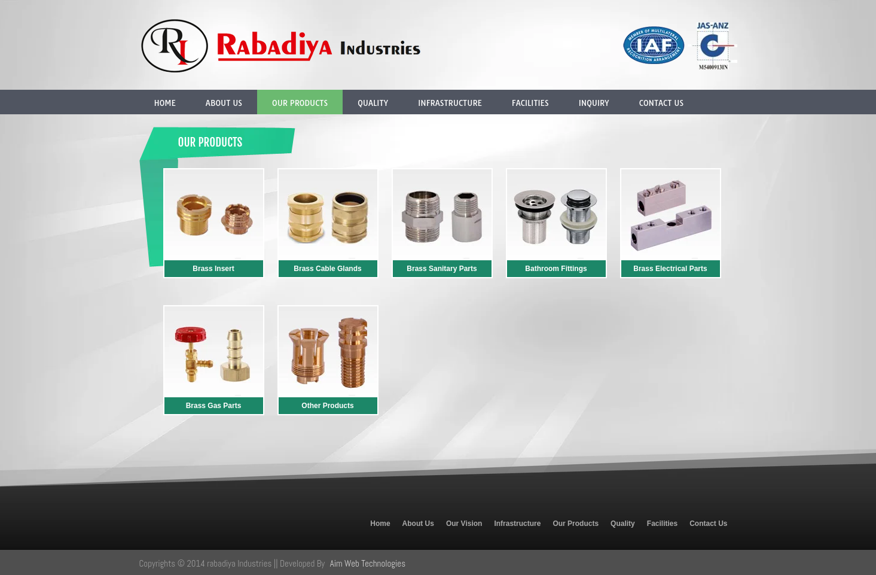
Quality (373, 103)
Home (165, 103)
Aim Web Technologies (367, 563)
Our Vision (464, 523)
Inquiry (594, 103)
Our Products (300, 103)
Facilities (530, 103)
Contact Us (661, 103)
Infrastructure (450, 103)
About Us (224, 103)
